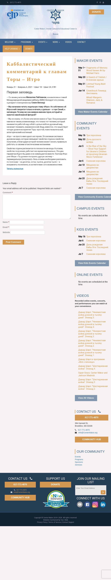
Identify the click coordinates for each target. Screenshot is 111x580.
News (56, 42)
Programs (27, 42)
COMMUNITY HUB (91, 439)
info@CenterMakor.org (87, 433)
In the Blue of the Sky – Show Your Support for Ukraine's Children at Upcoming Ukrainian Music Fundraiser (96, 151)
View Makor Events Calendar (92, 112)
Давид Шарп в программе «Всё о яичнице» (91, 360)
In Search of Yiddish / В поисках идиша (96, 78)
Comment (8, 192)
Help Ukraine (12, 49)
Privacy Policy (42, 522)
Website (6, 232)
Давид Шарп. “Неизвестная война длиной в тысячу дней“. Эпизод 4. (92, 324)
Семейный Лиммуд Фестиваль (96, 92)
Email (6, 227)
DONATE (55, 484)
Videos (68, 42)
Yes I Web (64, 520)
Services (78, 465)
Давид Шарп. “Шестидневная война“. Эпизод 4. (93, 367)
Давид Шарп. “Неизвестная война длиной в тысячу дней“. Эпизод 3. (92, 334)
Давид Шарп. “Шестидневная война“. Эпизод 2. (93, 387)
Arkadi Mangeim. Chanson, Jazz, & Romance (94, 100)
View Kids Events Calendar (92, 263)
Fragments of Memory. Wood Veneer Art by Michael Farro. (97, 70)
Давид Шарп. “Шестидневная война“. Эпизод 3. (93, 380)
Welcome (10, 42)
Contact (81, 42)
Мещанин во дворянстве (92, 166)
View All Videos (86, 398)
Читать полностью (15, 169)
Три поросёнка (93, 135)
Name (6, 222)
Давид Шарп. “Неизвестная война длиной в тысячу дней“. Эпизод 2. (92, 343)
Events (42, 42)
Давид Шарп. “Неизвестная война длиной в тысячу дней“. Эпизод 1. (92, 353)
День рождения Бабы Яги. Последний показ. (97, 181)
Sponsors (79, 462)
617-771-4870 (91, 417)
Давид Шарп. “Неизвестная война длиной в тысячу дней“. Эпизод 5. (92, 315)
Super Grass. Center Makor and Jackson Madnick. (92, 374)
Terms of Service (54, 522)
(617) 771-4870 (14, 2)
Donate (96, 12)
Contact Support (68, 522)
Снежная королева (95, 161)
